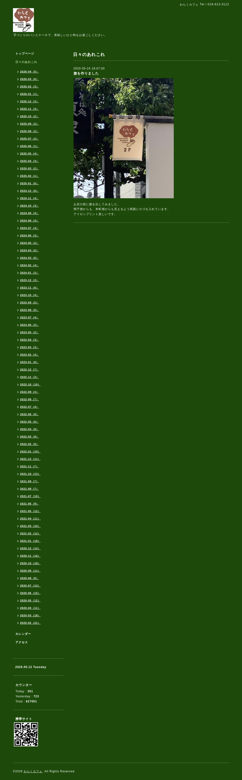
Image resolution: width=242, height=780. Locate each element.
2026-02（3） (29, 86)
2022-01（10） (30, 451)
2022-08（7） (29, 399)
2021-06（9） (29, 503)
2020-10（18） (30, 563)
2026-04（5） (29, 71)
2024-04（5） (29, 250)
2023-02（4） (29, 354)
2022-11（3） (29, 377)
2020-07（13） (30, 585)
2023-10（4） (29, 295)
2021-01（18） (30, 540)
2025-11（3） (29, 108)
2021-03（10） (30, 526)
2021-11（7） (29, 466)
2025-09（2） (29, 123)
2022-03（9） (29, 436)
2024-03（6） (29, 257)
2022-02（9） (29, 444)
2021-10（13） (30, 473)
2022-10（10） (30, 384)
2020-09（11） (30, 570)
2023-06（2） (29, 324)
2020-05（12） (30, 600)
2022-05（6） (29, 421)
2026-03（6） (29, 79)
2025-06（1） (29, 146)
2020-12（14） (30, 548)
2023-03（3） (29, 347)
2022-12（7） (29, 369)
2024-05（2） (29, 242)
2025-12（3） (29, 101)
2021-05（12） (30, 511)
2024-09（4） (29, 213)
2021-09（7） (29, 481)
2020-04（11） (30, 608)
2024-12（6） (29, 190)
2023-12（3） (29, 280)
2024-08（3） (29, 220)
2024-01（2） (29, 272)
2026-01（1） (29, 94)
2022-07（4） (29, 406)
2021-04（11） (30, 518)
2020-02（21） (30, 622)
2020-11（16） (30, 555)
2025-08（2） (29, 131)
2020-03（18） (30, 615)
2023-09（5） (29, 302)
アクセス (21, 642)
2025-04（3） (29, 161)
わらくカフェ (33, 771)
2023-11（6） (29, 287)
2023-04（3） (29, 339)
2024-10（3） (29, 205)
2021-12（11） (30, 459)
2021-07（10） (30, 496)
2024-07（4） (29, 228)
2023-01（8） (29, 362)
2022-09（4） (29, 391)
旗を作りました (86, 73)
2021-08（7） (29, 488)
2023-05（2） (29, 332)
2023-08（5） (29, 310)
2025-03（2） (29, 168)
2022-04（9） (29, 429)
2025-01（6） (29, 183)
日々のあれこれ (26, 62)
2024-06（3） (29, 235)
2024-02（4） (29, 265)
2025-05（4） (29, 153)
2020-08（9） (29, 578)
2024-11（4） (29, 198)
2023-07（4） (29, 317)
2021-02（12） (30, 533)
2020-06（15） (30, 593)
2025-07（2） (29, 138)
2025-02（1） (29, 175)
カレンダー (23, 634)
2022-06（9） (29, 414)
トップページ (24, 53)
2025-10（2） (29, 116)
